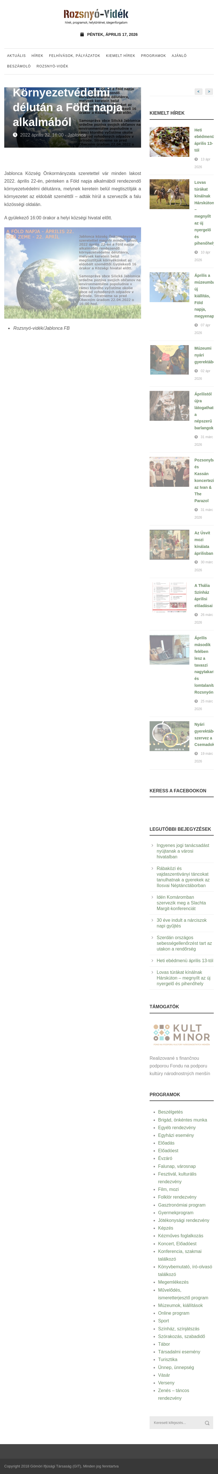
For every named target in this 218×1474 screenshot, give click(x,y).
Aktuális (16, 56)
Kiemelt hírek (120, 56)
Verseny (166, 1382)
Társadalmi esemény (179, 1351)
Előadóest (168, 1150)
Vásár (164, 1375)
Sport (163, 1320)
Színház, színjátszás (179, 1328)
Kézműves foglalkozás (180, 1235)
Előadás (166, 1143)
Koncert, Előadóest (177, 1243)
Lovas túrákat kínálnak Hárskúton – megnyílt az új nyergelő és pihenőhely (183, 978)
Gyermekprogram (175, 1212)
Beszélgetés (170, 1112)
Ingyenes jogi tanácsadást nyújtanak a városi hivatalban (183, 851)
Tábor (164, 1344)
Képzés (165, 1228)
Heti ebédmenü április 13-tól (185, 960)
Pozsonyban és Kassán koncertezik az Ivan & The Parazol (206, 480)
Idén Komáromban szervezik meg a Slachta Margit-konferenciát (181, 903)
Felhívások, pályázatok (74, 56)
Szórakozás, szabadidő (181, 1336)
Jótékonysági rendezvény (183, 1220)
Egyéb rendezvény (177, 1127)
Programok (153, 56)
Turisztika (167, 1359)
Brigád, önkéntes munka (182, 1120)
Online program (173, 1313)
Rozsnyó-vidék (52, 66)
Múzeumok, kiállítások (180, 1305)
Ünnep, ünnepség (176, 1367)
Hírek (37, 56)
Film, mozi (168, 1189)
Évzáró (165, 1158)
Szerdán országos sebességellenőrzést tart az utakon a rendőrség (184, 943)
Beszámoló (19, 66)
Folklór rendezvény (177, 1197)
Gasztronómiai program (182, 1205)
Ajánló (179, 56)
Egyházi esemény (176, 1135)
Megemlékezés (173, 1282)
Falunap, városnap (177, 1166)
